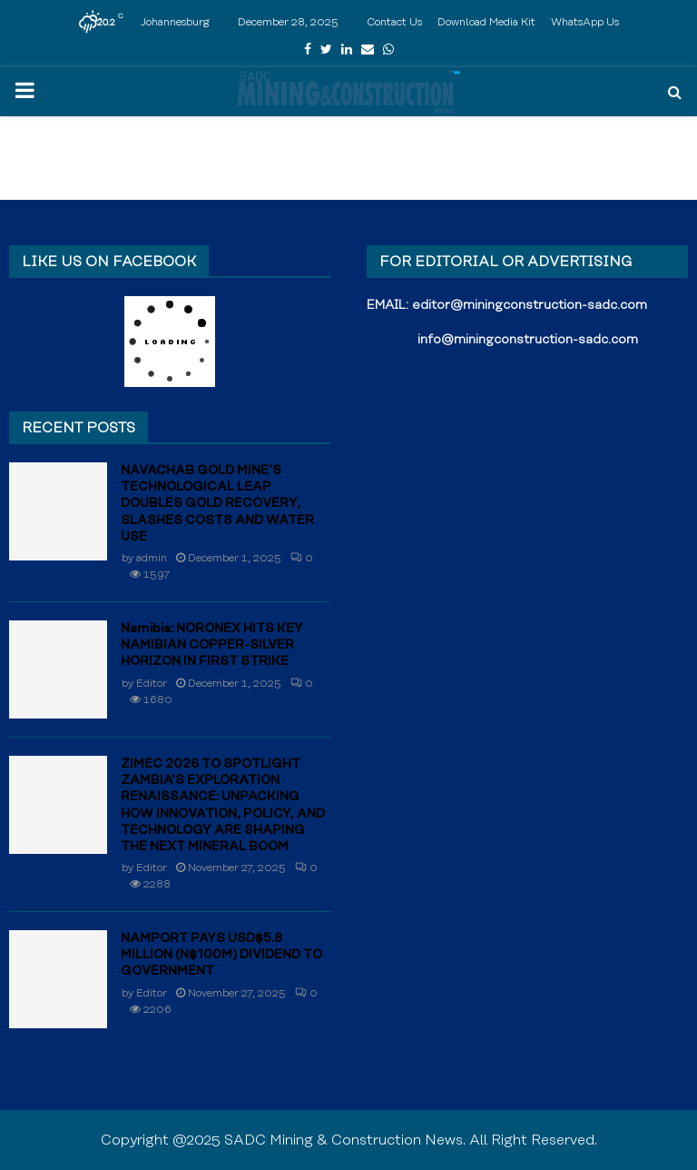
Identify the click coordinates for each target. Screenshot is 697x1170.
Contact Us (394, 22)
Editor (151, 683)
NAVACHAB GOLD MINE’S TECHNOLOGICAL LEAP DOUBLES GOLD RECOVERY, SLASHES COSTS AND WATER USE (217, 503)
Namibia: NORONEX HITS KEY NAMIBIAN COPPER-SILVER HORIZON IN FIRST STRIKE (212, 645)
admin (151, 558)
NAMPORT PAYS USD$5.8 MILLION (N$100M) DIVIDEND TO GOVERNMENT (221, 954)
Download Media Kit (486, 22)
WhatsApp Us (585, 22)
